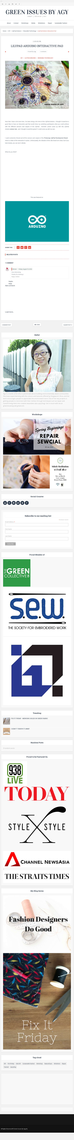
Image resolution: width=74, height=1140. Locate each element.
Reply (12, 278)
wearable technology (29, 31)
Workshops (24, 23)
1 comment (43, 51)
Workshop (39, 1071)
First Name (8, 532)
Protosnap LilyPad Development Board (56, 138)
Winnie (14, 270)
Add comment (10, 287)
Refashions (41, 23)
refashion (57, 1071)
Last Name (8, 539)
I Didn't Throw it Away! (20, 733)
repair (63, 1071)
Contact (16, 23)
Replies (10, 282)
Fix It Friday (10, 1071)
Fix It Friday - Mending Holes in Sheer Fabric (29, 723)
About (9, 23)
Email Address (9, 525)
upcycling (12, 1074)
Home (4, 31)
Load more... (9, 313)
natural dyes (48, 1071)
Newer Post (6, 326)
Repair (50, 23)
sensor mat (13, 130)
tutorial (6, 1074)
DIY (9, 31)
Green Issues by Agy (37, 12)
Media (33, 23)
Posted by (32, 51)
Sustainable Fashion (61, 23)
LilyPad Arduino (16, 31)
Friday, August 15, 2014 (25, 270)
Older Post (67, 326)
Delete (17, 278)
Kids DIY (18, 1071)
